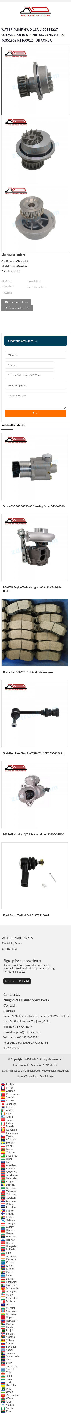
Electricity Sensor (12, 943)
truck (65, 1070)
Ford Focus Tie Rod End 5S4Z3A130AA (26, 915)
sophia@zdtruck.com (26, 1032)
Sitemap (36, 1064)
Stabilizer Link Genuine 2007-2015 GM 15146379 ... (33, 753)
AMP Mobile (50, 1064)
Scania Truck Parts (28, 1076)
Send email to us (18, 302)
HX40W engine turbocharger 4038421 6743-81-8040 (32, 589)
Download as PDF (19, 308)
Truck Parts (46, 1076)
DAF (4, 1070)
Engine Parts (9, 948)
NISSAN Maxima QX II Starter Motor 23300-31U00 (33, 834)
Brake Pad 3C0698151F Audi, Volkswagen (28, 672)
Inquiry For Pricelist (17, 981)
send (35, 413)
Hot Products (21, 1064)
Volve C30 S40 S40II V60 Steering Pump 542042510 (34, 506)
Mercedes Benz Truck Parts (24, 1070)
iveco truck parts (51, 1070)
